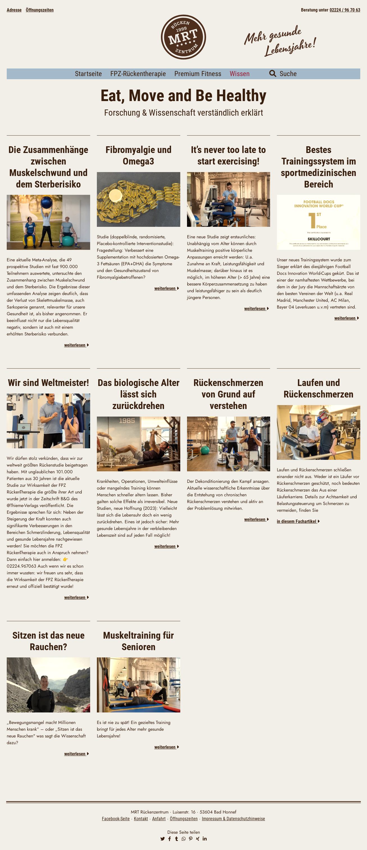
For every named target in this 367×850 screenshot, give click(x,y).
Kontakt (141, 819)
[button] (162, 840)
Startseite (88, 82)
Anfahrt (159, 819)
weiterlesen (76, 353)
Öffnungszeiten (40, 10)
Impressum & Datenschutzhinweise (233, 819)
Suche (283, 82)
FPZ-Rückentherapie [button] (138, 82)
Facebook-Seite (116, 819)
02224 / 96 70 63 (345, 10)
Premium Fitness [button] (197, 82)
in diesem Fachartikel (298, 529)
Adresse (14, 10)
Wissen (240, 82)
